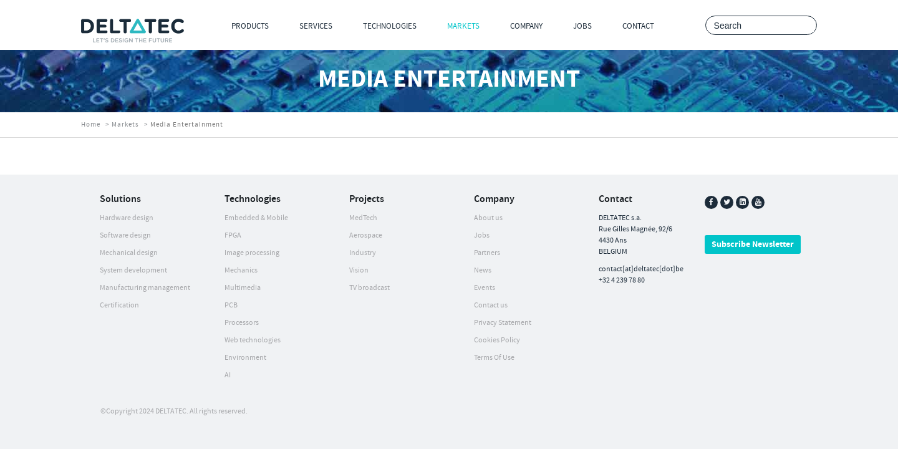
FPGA (232, 235)
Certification (119, 305)
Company (526, 26)
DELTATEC (170, 411)
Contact (638, 26)
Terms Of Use (494, 357)
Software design (125, 235)
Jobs (582, 26)
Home (90, 124)
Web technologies (252, 340)
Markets (463, 26)
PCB (231, 305)
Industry (362, 253)
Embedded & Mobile (256, 218)
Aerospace (365, 235)
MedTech (363, 218)
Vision (359, 270)
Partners (487, 253)
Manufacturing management (145, 287)
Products (250, 26)
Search (804, 26)
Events (484, 287)
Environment (245, 357)
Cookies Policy (497, 340)
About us (488, 218)
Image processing (251, 253)
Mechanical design (129, 253)
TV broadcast (369, 287)
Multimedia (242, 287)
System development (133, 270)
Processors (241, 322)
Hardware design (126, 218)
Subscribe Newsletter (753, 244)
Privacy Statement (502, 322)
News (482, 270)
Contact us (491, 305)
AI (227, 375)
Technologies (390, 26)
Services (315, 26)
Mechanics (241, 270)
